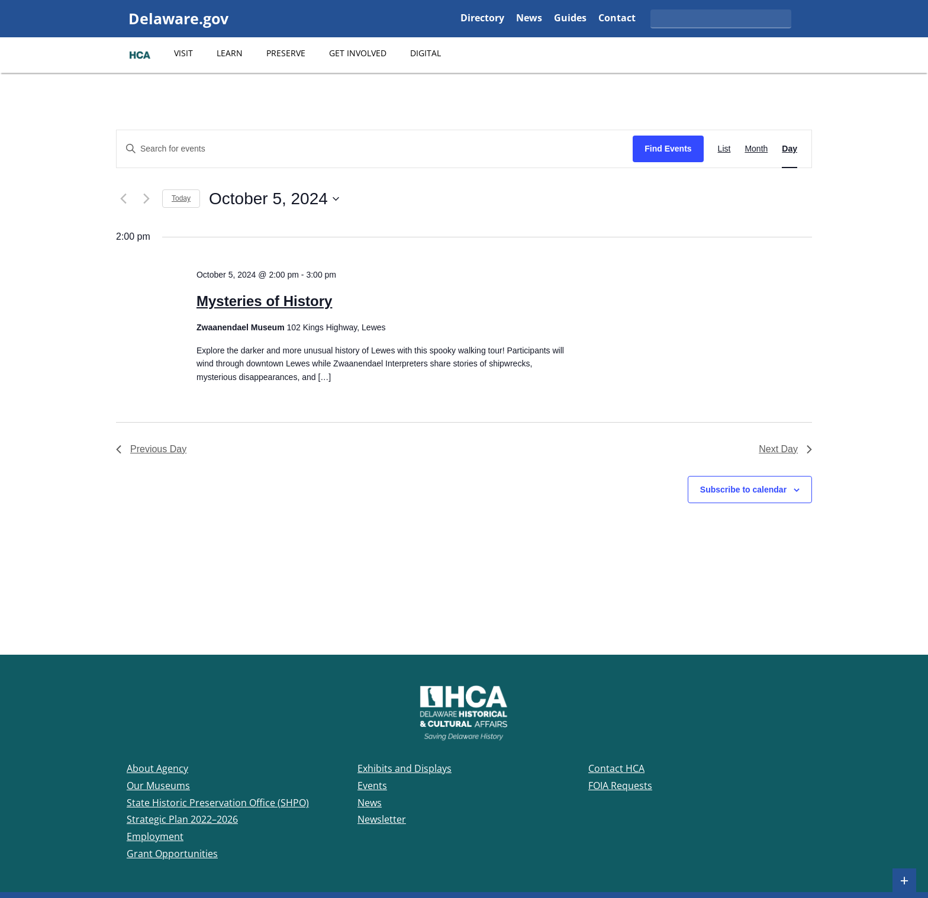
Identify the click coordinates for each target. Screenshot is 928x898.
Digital (425, 53)
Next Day (785, 449)
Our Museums (158, 785)
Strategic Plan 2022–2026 (182, 819)
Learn (230, 53)
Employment (155, 836)
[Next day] (146, 199)
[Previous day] (123, 199)
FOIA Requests (620, 785)
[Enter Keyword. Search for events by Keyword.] (375, 149)
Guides (570, 18)
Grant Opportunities (172, 853)
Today (181, 198)
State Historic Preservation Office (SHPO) (218, 802)
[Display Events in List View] (724, 149)
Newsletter (381, 819)
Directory (482, 18)
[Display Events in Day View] (789, 149)
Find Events (668, 148)
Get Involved (357, 53)
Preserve (285, 53)
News (529, 18)
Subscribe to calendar (743, 489)
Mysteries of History (264, 301)
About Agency (157, 768)
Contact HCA (616, 768)
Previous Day (151, 449)
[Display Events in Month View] (756, 149)
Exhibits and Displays (404, 768)
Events (372, 785)
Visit (183, 53)
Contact (617, 18)
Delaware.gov (178, 18)
